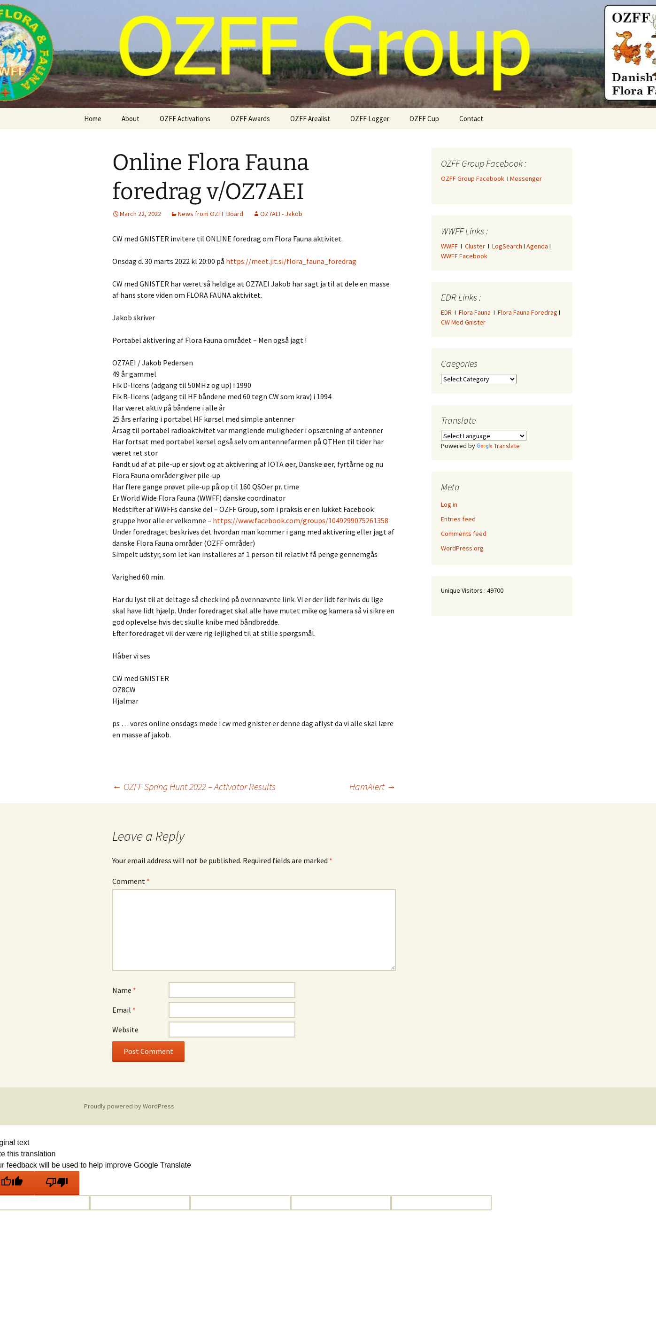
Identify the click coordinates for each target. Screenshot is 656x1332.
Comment (131, 881)
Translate (498, 445)
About (130, 118)
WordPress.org (462, 548)
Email (124, 1009)
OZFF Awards (250, 118)
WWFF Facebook (464, 256)
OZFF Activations (185, 118)
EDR (446, 312)
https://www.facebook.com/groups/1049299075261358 (300, 520)
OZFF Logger (369, 118)
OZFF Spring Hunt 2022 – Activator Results (194, 786)
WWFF (449, 246)
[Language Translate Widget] (483, 436)
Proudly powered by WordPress (129, 1106)
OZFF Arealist (310, 118)
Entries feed (458, 519)
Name (124, 990)
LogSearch (507, 246)
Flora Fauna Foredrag (527, 312)
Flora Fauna (475, 312)
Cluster (475, 246)
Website (125, 1029)
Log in (449, 504)
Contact (471, 118)
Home (92, 118)
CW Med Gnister (463, 322)
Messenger (526, 178)
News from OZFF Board (210, 213)
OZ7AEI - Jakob (281, 213)
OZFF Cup (424, 118)
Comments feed (463, 533)
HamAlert (372, 786)
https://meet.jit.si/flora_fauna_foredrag (291, 261)
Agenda (537, 246)
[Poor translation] (56, 1183)
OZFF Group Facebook (474, 178)
